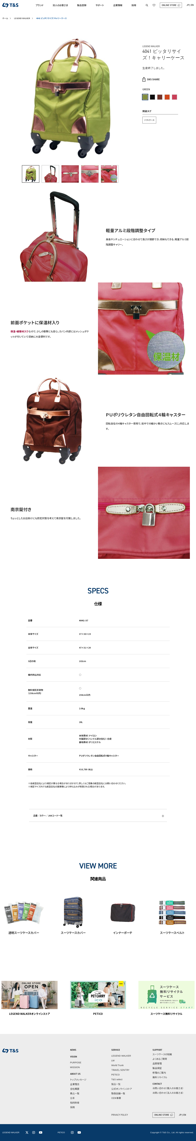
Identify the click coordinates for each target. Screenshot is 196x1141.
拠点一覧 (74, 1093)
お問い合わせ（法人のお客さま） (168, 1092)
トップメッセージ (78, 1079)
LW (113, 1060)
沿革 (72, 1098)
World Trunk (117, 1065)
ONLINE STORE (169, 5)
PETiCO (115, 1074)
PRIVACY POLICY (119, 1114)
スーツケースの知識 (162, 1054)
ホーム (5, 18)
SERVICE (115, 1049)
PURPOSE (75, 1062)
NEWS (73, 1049)
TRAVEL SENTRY (120, 1069)
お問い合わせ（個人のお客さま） (168, 1088)
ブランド (39, 5)
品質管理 (157, 1063)
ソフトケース (149, 120)
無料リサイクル (160, 1077)
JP (188, 5)
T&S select (117, 1079)
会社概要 (74, 1088)
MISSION (75, 1067)
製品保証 (157, 1068)
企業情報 (117, 5)
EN (192, 5)
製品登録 (81, 5)
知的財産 (74, 1102)
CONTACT (157, 1083)
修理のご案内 (159, 1072)
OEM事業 (116, 1098)
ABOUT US (75, 1073)
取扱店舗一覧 (118, 1093)
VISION (73, 1056)
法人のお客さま (60, 5)
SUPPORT (157, 1049)
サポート (100, 5)
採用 (134, 5)
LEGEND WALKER (22, 18)
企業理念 (74, 1084)
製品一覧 (116, 1084)
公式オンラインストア (121, 1088)
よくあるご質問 (160, 1058)
